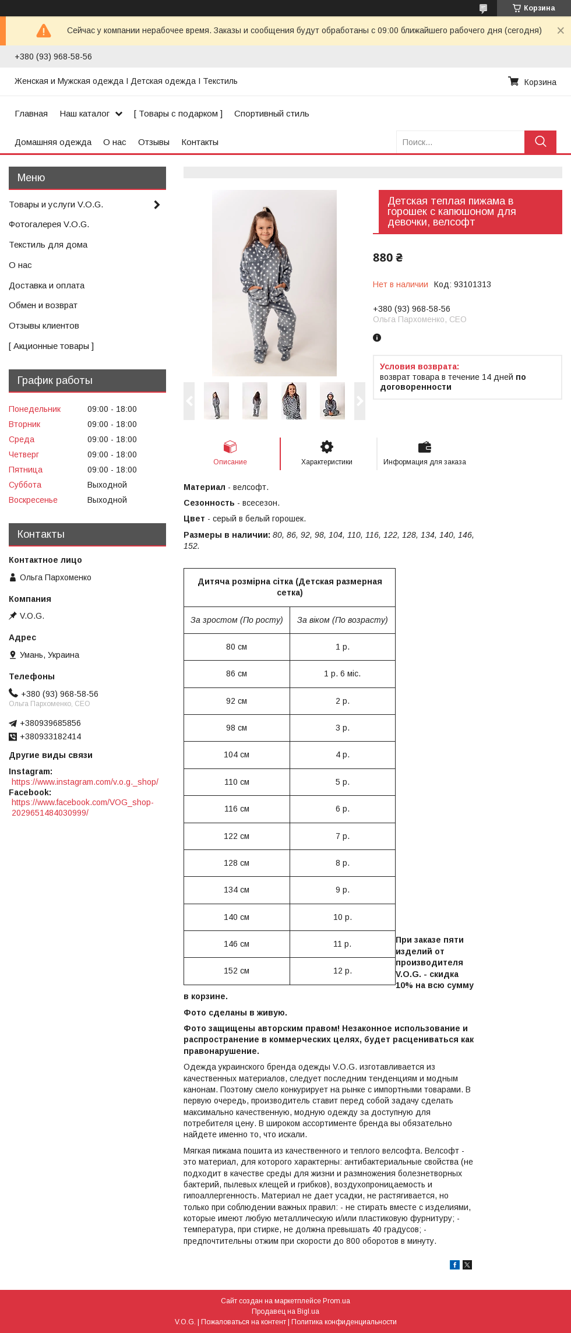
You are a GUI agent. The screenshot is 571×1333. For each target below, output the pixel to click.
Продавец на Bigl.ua (285, 1311)
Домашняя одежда (53, 142)
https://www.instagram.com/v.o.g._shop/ (85, 782)
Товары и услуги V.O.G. (56, 204)
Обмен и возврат (43, 305)
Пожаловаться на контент (243, 1322)
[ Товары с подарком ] (178, 113)
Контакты (199, 142)
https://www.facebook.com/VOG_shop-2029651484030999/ (83, 807)
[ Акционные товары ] (51, 346)
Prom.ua (336, 1301)
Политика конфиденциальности (344, 1322)
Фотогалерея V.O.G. (49, 224)
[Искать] (540, 142)
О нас (114, 142)
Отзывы (154, 142)
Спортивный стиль (271, 113)
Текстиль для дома (48, 244)
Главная (31, 113)
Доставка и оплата (46, 285)
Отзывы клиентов (44, 325)
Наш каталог (84, 113)
